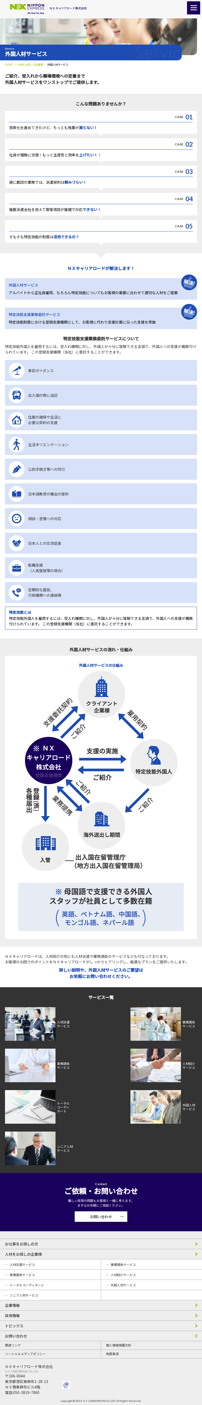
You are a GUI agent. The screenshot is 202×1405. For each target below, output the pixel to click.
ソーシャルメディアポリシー (25, 1353)
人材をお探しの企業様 (30, 64)
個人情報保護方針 (118, 1345)
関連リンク (13, 1345)
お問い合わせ (101, 1216)
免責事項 (112, 1353)
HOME (9, 64)
